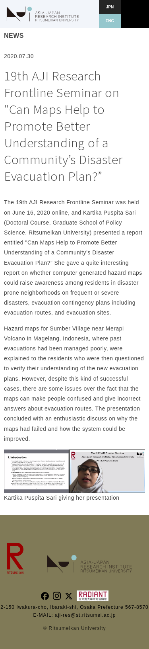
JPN (110, 7)
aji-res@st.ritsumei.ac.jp (85, 615)
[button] (135, 14)
